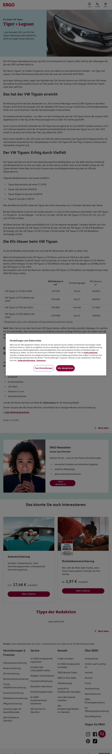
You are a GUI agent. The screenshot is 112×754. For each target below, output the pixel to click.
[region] (56, 355)
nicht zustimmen (91, 353)
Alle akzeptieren (65, 368)
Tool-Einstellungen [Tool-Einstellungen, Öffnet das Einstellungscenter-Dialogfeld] (44, 368)
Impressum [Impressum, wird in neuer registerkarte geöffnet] (41, 360)
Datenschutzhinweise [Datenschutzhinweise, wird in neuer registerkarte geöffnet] (26, 360)
